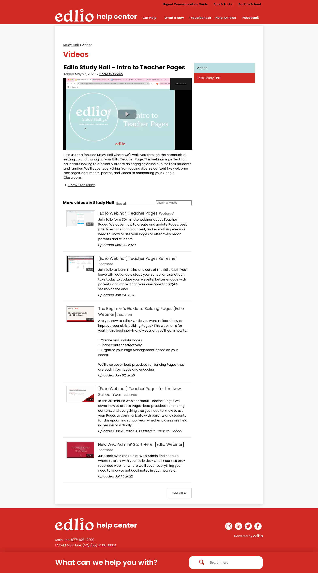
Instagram (228, 527)
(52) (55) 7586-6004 (99, 545)
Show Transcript (79, 185)
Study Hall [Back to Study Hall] (71, 45)
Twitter (248, 527)
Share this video (111, 74)
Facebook (258, 527)
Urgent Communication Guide (185, 4)
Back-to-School (169, 431)
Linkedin (238, 527)
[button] (127, 114)
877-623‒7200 (82, 540)
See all (121, 203)
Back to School (249, 4)
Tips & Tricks (223, 4)
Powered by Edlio (248, 536)
